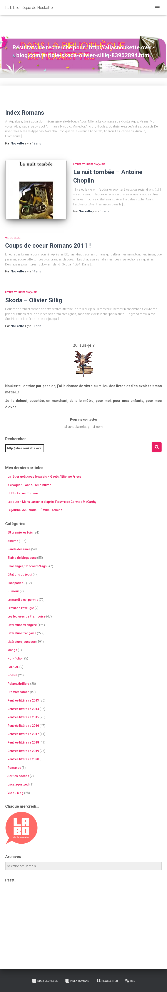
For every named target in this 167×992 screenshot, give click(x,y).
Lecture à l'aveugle (20, 608)
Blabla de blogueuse (22, 557)
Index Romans (24, 112)
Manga (12, 650)
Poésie (12, 675)
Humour (13, 591)
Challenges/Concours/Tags (27, 566)
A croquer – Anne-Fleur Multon (29, 485)
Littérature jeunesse (21, 641)
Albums (12, 541)
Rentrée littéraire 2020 (23, 759)
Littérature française (89, 164)
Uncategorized (18, 784)
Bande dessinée (18, 549)
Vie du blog (12, 238)
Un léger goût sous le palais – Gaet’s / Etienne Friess (44, 476)
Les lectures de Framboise (26, 616)
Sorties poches (18, 776)
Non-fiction (15, 658)
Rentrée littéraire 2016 (23, 725)
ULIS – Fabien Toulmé (22, 493)
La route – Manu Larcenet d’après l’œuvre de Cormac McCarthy (51, 502)
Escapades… (16, 583)
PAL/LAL (13, 667)
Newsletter (107, 981)
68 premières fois (20, 532)
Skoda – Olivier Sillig (33, 300)
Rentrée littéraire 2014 (23, 709)
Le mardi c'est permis (22, 599)
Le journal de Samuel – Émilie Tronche (34, 510)
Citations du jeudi (19, 574)
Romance (14, 767)
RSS (130, 981)
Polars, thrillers (18, 683)
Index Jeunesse (45, 981)
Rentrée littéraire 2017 (23, 734)
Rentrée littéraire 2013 (23, 700)
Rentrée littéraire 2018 (23, 742)
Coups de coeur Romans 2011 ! (48, 245)
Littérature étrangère (22, 625)
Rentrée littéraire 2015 (23, 717)
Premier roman (18, 692)
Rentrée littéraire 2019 (23, 751)
